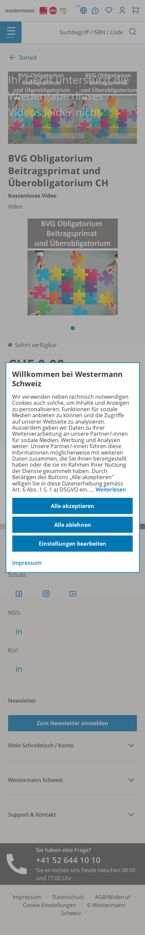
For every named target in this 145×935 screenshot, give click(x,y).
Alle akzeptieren (72, 506)
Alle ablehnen (72, 525)
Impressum (26, 563)
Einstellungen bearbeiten (72, 543)
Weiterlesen (111, 489)
